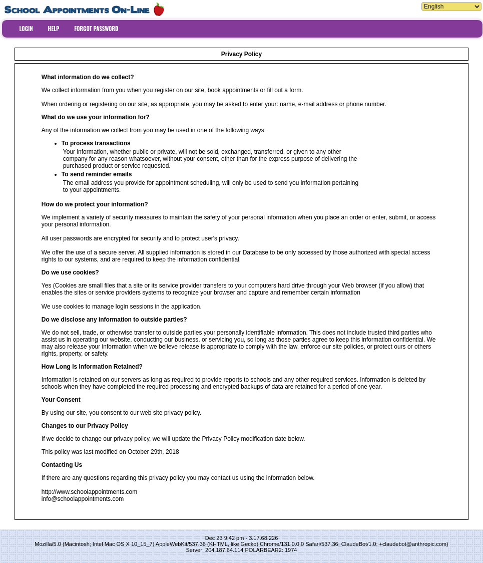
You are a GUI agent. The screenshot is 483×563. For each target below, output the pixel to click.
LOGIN (26, 29)
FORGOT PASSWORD (96, 29)
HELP (54, 29)
